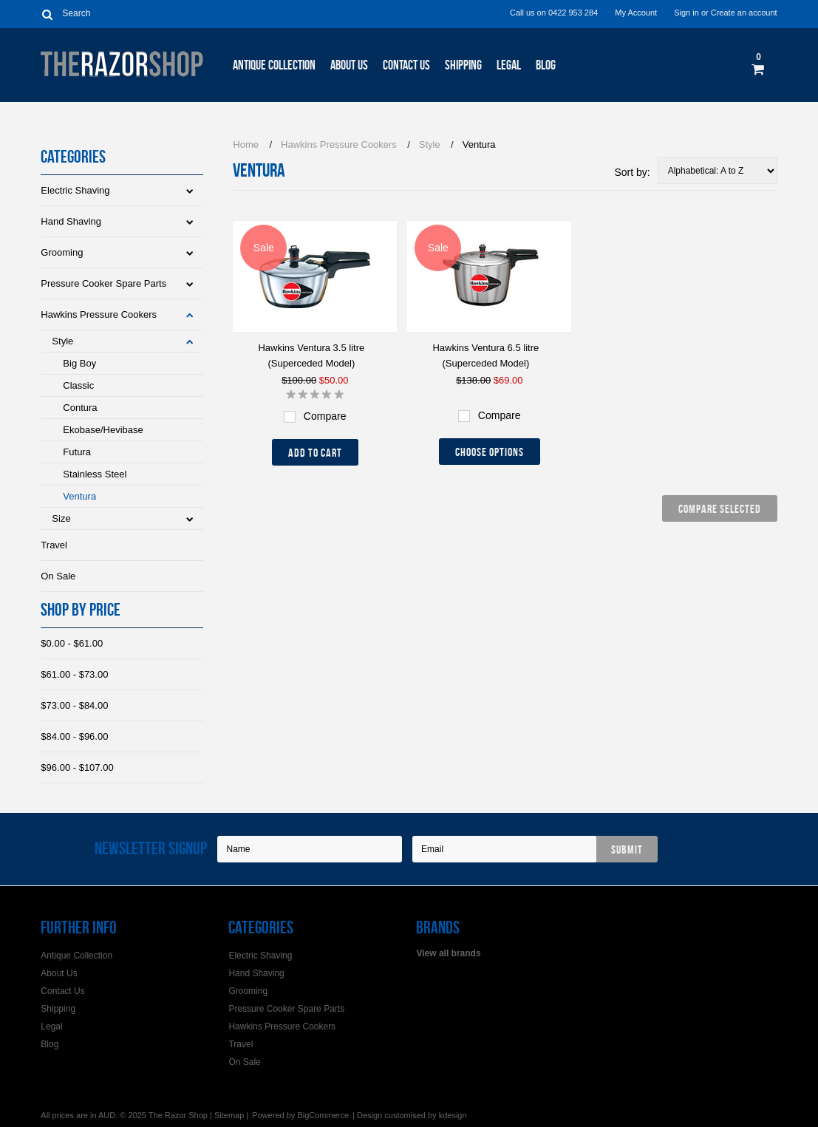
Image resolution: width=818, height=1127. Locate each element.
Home (246, 144)
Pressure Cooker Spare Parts (103, 283)
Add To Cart (315, 452)
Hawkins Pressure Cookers (99, 314)
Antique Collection (274, 65)
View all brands (448, 953)
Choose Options (489, 452)
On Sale (58, 576)
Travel (54, 545)
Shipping (463, 65)
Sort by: (632, 172)
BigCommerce (323, 1115)
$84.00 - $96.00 (74, 736)
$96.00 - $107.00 (77, 767)
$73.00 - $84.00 (74, 705)
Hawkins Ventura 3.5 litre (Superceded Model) (311, 355)
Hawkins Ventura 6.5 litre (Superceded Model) (485, 355)
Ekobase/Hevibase (103, 429)
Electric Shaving (75, 190)
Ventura (79, 496)
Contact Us (406, 65)
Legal (509, 65)
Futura (77, 451)
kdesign (453, 1115)
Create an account (744, 12)
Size (61, 518)
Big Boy (79, 363)
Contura (80, 407)
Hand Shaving (71, 221)
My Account (636, 12)
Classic (78, 385)
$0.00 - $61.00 (72, 643)
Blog (546, 65)
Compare (325, 416)
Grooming (62, 252)
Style (62, 341)
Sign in (686, 12)
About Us (349, 65)
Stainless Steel (94, 474)
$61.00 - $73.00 (74, 674)
